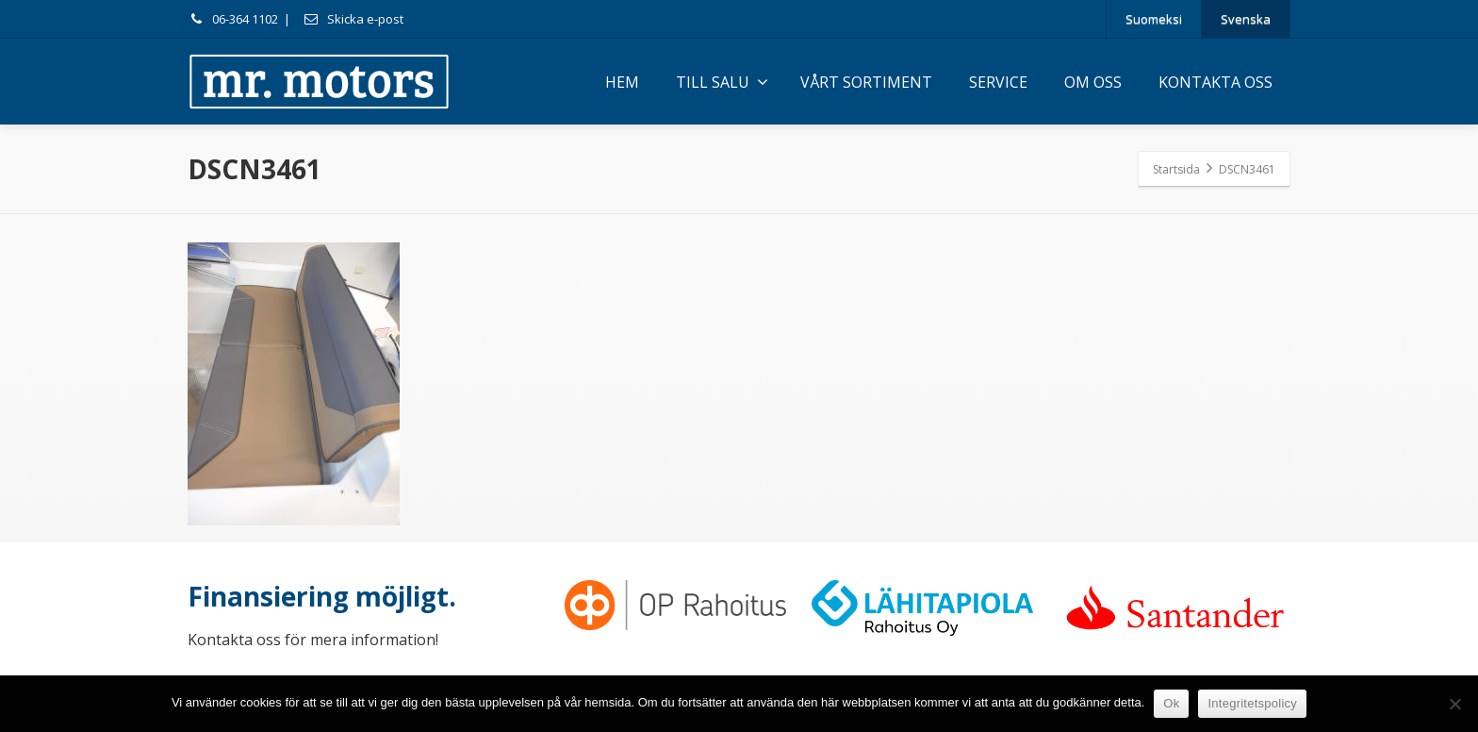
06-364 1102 (233, 18)
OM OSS (1093, 82)
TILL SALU (722, 82)
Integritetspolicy (1252, 703)
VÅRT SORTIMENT (866, 82)
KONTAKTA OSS (1215, 82)
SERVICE (998, 82)
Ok (1171, 703)
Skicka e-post (353, 18)
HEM (622, 82)
